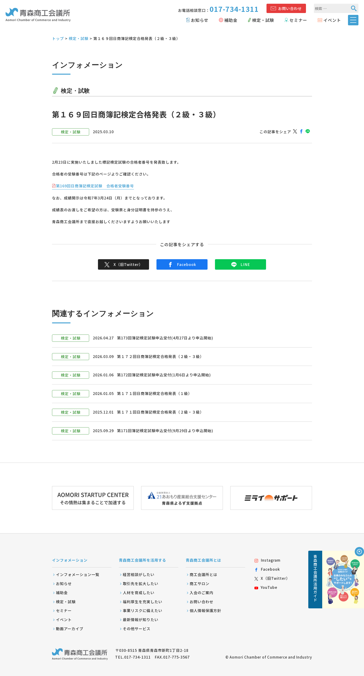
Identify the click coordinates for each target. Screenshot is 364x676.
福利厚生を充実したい (142, 601)
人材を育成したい (138, 592)
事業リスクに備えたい (142, 610)
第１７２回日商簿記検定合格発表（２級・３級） (160, 356)
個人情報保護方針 (205, 610)
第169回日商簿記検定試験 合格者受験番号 (95, 186)
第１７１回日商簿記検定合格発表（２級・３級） (160, 412)
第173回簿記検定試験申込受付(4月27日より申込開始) (165, 338)
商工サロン (199, 583)
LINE (240, 264)
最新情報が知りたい (140, 619)
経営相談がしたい (138, 574)
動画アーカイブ (69, 628)
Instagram (267, 560)
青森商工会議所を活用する (142, 560)
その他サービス (136, 628)
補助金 (230, 20)
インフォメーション (70, 560)
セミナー (298, 20)
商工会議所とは (203, 574)
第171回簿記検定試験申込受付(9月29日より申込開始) (165, 430)
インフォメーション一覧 (77, 574)
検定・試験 (263, 20)
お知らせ (199, 20)
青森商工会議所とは (203, 560)
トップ (58, 38)
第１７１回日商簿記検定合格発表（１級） (154, 393)
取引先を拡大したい (140, 583)
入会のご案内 (201, 592)
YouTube (265, 587)
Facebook (182, 264)
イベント (332, 20)
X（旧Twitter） (123, 264)
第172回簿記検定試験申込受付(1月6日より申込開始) (164, 375)
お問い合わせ (290, 8)
